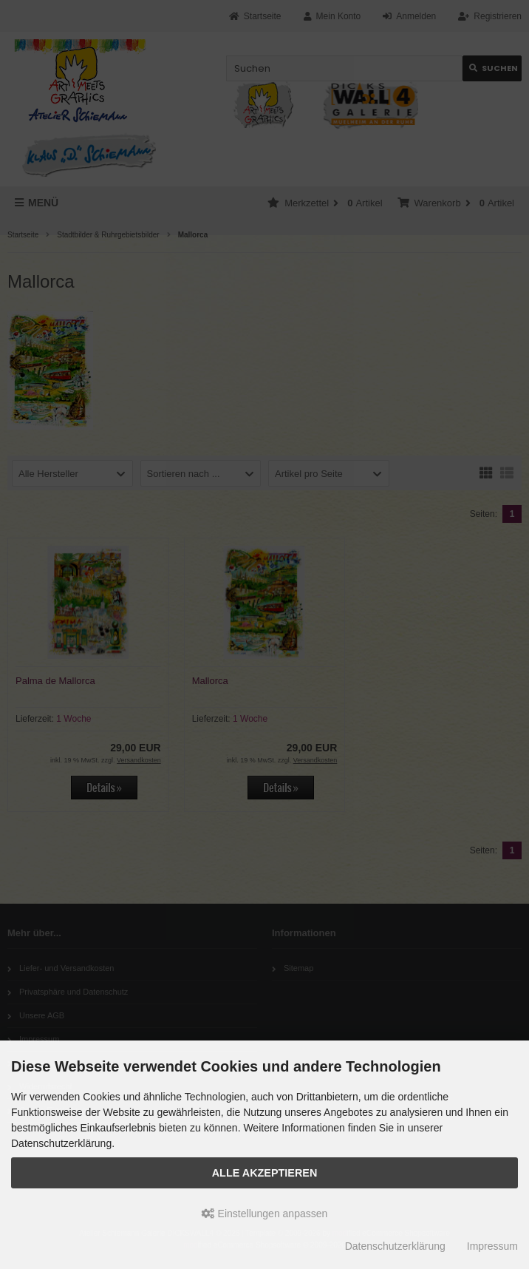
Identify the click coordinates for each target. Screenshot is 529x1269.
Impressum (492, 1246)
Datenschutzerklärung (395, 1246)
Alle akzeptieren (265, 1173)
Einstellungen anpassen (265, 1213)
